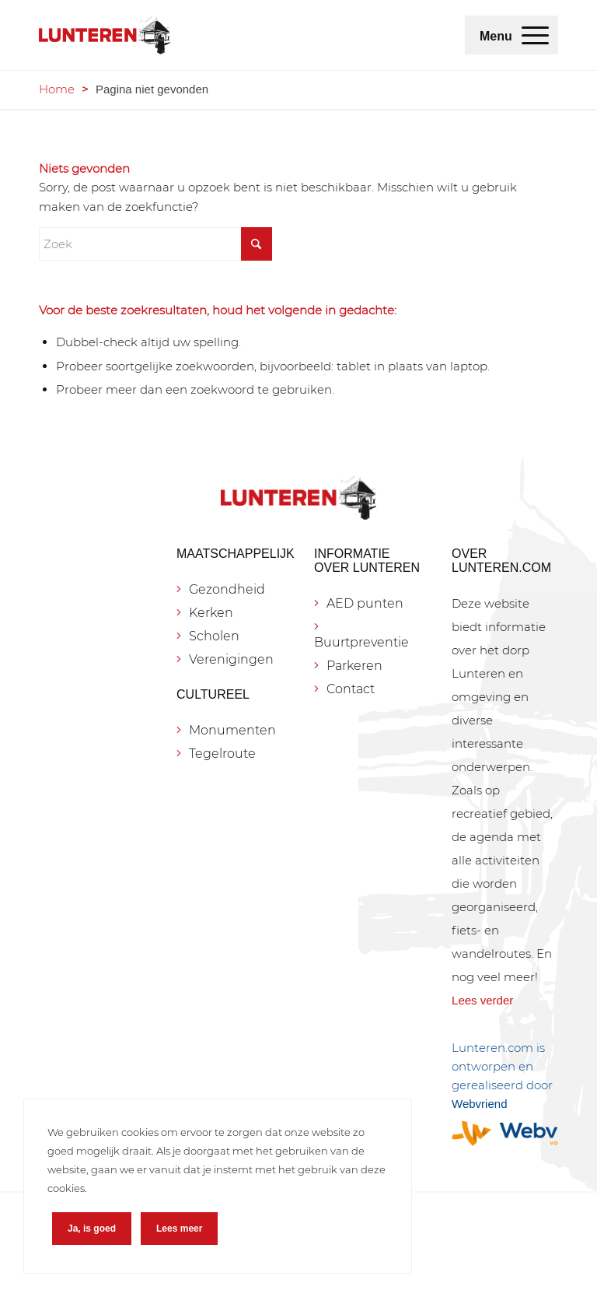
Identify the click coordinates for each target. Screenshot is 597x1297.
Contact (350, 689)
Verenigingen (231, 659)
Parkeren (354, 665)
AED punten (364, 603)
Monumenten (232, 730)
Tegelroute (222, 753)
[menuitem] (535, 35)
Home (57, 89)
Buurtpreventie (361, 642)
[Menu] (535, 35)
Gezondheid (227, 589)
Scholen (214, 636)
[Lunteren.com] (104, 35)
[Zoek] (155, 244)
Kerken (211, 612)
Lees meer (179, 1228)
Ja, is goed (92, 1228)
